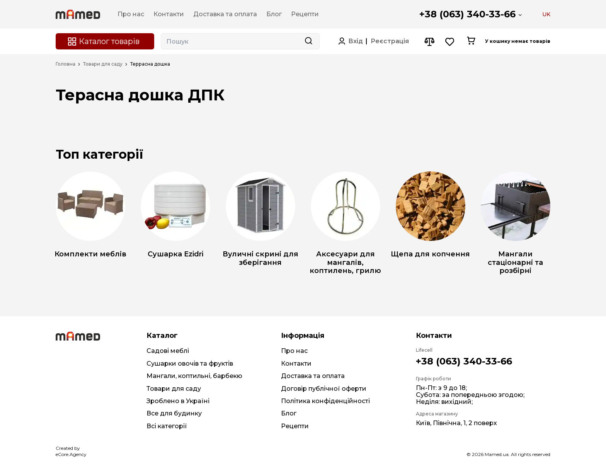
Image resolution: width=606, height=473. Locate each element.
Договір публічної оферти (323, 388)
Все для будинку (174, 413)
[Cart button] (471, 41)
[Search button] (308, 41)
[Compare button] (429, 41)
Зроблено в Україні (177, 401)
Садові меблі (167, 350)
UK (546, 14)
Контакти (296, 363)
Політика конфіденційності (325, 401)
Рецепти (295, 426)
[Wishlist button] (450, 41)
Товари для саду (103, 64)
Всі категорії (166, 426)
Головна (65, 64)
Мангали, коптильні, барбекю (194, 376)
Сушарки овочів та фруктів (189, 363)
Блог (288, 413)
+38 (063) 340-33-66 (467, 14)
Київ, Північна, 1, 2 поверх (456, 423)
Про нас (294, 350)
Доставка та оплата (313, 376)
